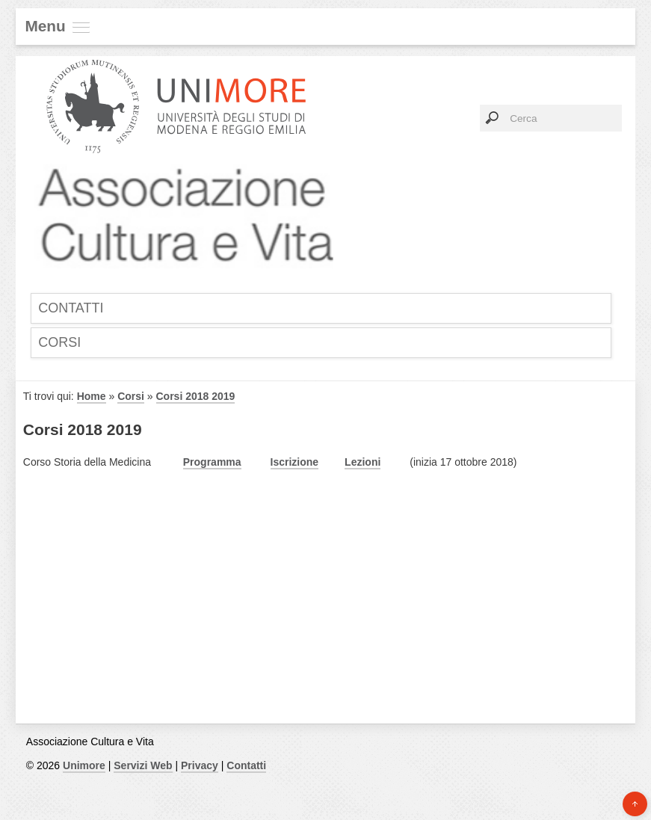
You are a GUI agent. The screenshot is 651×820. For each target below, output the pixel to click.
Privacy (199, 765)
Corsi (59, 342)
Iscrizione (295, 462)
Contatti (70, 307)
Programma (212, 462)
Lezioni (362, 462)
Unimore (84, 765)
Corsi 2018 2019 (195, 396)
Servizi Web (143, 765)
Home (91, 396)
